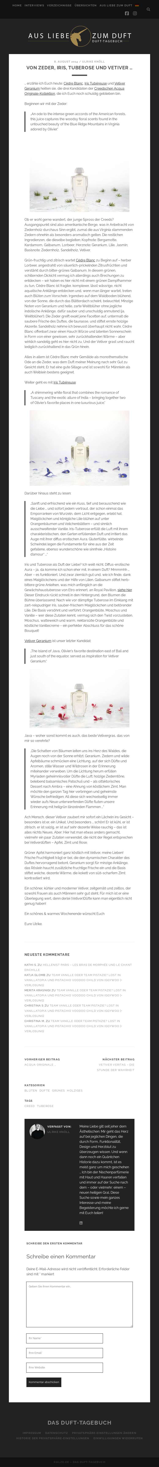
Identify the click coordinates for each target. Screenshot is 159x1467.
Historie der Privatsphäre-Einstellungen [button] (52, 1438)
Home (17, 5)
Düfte (45, 1090)
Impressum (32, 1433)
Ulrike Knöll (93, 61)
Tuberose (45, 1106)
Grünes (58, 1090)
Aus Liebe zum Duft (116, 5)
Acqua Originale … (40, 1064)
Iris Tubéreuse (96, 83)
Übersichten (86, 5)
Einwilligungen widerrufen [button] (118, 1438)
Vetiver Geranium (38, 641)
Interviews (34, 5)
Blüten (31, 1090)
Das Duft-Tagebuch (80, 1423)
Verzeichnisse (59, 5)
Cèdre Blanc (73, 83)
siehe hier (125, 590)
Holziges (75, 1090)
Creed (30, 1106)
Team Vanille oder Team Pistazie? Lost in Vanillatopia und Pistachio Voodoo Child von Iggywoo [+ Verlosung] (73, 980)
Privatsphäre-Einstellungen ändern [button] (104, 1433)
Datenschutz (56, 1433)
